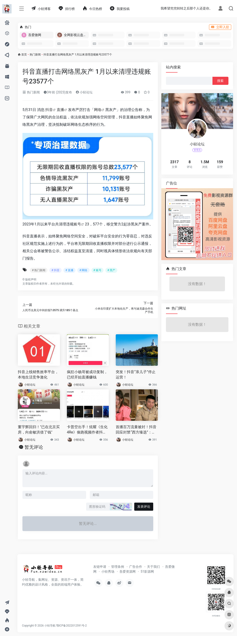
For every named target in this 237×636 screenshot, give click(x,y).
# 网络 (83, 270)
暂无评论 (34, 447)
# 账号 (97, 270)
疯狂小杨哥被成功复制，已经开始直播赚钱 (87, 374)
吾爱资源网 (127, 571)
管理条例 (117, 566)
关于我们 (153, 566)
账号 (77, 224)
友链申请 (99, 566)
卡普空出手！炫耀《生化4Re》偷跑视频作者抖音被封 (87, 430)
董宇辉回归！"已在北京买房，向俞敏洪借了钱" (39, 429)
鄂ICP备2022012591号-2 (71, 625)
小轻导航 (50, 625)
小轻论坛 (84, 92)
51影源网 (147, 571)
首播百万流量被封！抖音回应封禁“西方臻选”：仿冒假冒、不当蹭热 (136, 430)
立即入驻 (220, 27)
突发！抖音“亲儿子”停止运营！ (135, 374)
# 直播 (69, 270)
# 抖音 (55, 270)
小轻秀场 (107, 571)
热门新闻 (35, 54)
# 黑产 (111, 270)
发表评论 (143, 506)
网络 (97, 110)
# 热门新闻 (38, 270)
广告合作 (135, 566)
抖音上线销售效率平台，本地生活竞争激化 (38, 374)
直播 (60, 110)
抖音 (49, 110)
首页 (24, 54)
